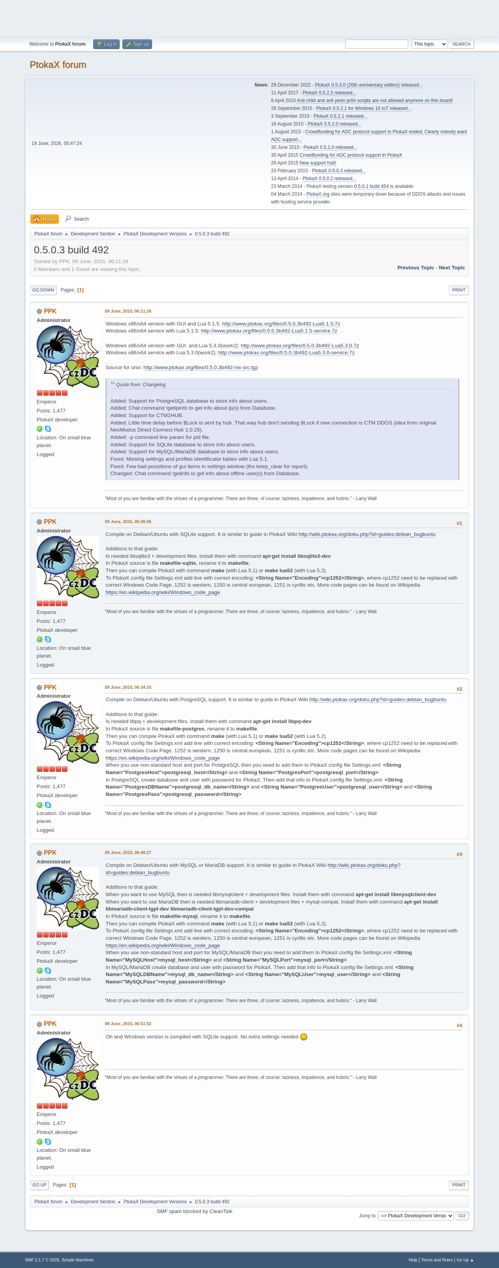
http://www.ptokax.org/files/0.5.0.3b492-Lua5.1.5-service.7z (269, 331)
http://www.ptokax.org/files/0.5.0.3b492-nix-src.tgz (200, 367)
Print (458, 290)
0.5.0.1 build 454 (371, 186)
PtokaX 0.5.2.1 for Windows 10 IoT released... (363, 108)
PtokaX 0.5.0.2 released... (329, 178)
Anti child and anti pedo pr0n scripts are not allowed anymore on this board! (375, 100)
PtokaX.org (317, 194)
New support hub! (318, 163)
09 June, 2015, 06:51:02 (128, 1023)
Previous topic (415, 268)
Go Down (43, 290)
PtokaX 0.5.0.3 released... (339, 170)
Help (413, 1259)
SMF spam (169, 1211)
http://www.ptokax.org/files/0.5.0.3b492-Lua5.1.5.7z (281, 324)
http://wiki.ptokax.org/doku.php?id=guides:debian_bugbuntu (367, 534)
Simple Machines (78, 1259)
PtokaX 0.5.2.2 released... (329, 92)
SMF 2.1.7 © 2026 (42, 1259)
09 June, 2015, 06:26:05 (128, 521)
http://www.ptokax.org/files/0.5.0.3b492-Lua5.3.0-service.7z (286, 352)
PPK (50, 311)
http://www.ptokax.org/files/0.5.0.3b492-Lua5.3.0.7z (300, 345)
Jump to (367, 1215)
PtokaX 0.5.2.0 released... (334, 124)
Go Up (39, 1185)
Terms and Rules (437, 1259)
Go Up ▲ (465, 1259)
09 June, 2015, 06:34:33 (128, 687)
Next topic (452, 268)
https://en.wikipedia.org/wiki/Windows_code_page (163, 592)
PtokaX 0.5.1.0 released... (330, 147)
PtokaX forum (58, 64)
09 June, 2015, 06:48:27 (128, 852)
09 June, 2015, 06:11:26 (128, 311)
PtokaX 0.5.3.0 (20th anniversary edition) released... (369, 85)
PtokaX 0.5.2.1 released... (341, 116)
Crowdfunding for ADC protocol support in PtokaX (351, 155)
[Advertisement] (249, 17)
